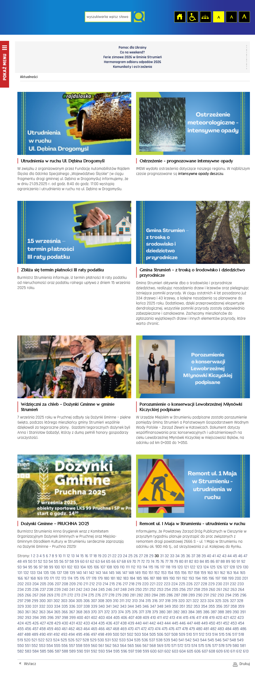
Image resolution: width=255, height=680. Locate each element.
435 (101, 623)
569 (160, 645)
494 (71, 634)
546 (218, 640)
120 (180, 567)
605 (190, 651)
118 (167, 567)
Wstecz (30, 663)
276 (98, 595)
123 (199, 567)
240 (65, 589)
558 (79, 645)
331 (35, 606)
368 (79, 612)
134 (39, 573)
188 (158, 578)
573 (187, 645)
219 (138, 584)
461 (64, 629)
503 (137, 634)
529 (93, 640)
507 (167, 634)
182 (119, 578)
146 (118, 573)
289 (191, 595)
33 (172, 556)
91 (238, 561)
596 (124, 651)
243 (86, 589)
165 (242, 573)
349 (167, 606)
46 (240, 556)
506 (160, 634)
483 (221, 629)
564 (123, 645)
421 (226, 617)
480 (199, 629)
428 (50, 623)
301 (49, 601)
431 (72, 623)
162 (222, 573)
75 (157, 561)
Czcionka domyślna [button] (218, 16)
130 (245, 567)
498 (101, 634)
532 (115, 640)
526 (71, 640)
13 (73, 556)
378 (148, 612)
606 (197, 651)
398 (65, 617)
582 (20, 651)
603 (175, 651)
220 (145, 584)
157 (190, 573)
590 (80, 651)
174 (69, 578)
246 (109, 589)
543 (196, 640)
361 (27, 612)
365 (57, 612)
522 (41, 640)
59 (77, 561)
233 (240, 584)
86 (212, 561)
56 (61, 561)
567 (145, 645)
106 (96, 567)
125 (212, 567)
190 (172, 578)
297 (20, 601)
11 (64, 556)
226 (189, 584)
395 (43, 617)
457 (35, 629)
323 (203, 601)
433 (86, 623)
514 (215, 634)
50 (30, 561)
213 (99, 584)
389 (228, 612)
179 (100, 578)
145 (111, 573)
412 (165, 617)
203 (28, 584)
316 (155, 601)
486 (243, 629)
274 (84, 595)
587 (58, 651)
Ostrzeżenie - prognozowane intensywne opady (186, 160)
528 (86, 640)
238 (50, 589)
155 (177, 573)
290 (199, 595)
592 (94, 651)
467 (109, 629)
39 (204, 556)
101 (63, 567)
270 (57, 595)
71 (138, 561)
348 (160, 606)
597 (131, 651)
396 (50, 617)
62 (92, 561)
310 (115, 601)
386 (206, 612)
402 (94, 617)
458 (42, 629)
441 (145, 623)
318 (168, 601)
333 (50, 606)
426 (35, 623)
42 (219, 556)
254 (167, 589)
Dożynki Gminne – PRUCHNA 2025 (55, 523)
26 (136, 556)
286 (170, 595)
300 (42, 601)
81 (186, 561)
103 (76, 567)
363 (42, 612)
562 (108, 645)
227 (197, 584)
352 (189, 606)
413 (172, 617)
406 (124, 617)
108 (109, 567)
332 (42, 606)
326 (225, 601)
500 (116, 634)
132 (26, 573)
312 (128, 601)
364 (50, 612)
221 (152, 584)
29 (151, 556)
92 (243, 561)
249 (131, 589)
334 (57, 606)
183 (126, 578)
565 (131, 645)
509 (182, 634)
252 (152, 589)
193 (191, 578)
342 (116, 606)
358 (233, 606)
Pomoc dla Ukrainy (132, 47)
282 (140, 595)
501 (123, 634)
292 (213, 595)
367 (72, 612)
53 (45, 561)
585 (43, 651)
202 (20, 584)
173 (63, 578)
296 (243, 595)
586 (50, 651)
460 (57, 629)
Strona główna (180, 16)
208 (65, 584)
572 (180, 645)
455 (20, 629)
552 (35, 645)
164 (236, 573)
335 (64, 606)
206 (50, 584)
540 (174, 640)
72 (143, 561)
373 (114, 612)
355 (211, 606)
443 (160, 623)
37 (193, 556)
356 (219, 606)
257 (190, 589)
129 (239, 567)
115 (150, 567)
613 (246, 651)
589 (72, 651)
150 (144, 573)
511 (195, 634)
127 (225, 567)
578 (222, 645)
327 (233, 601)
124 (206, 567)
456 (28, 629)
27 (141, 556)
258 (197, 589)
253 (160, 589)
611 (232, 651)
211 (85, 584)
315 (148, 601)
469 (123, 629)
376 (135, 612)
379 (155, 612)
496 (86, 634)
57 (66, 561)
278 (111, 595)
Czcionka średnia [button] (231, 16)
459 (50, 629)
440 (138, 623)
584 (35, 651)
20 (104, 556)
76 (162, 561)
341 (108, 606)
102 (69, 567)
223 (167, 584)
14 (77, 556)
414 (179, 617)
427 (43, 623)
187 (152, 578)
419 (212, 617)
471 (137, 629)
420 (219, 617)
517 (234, 634)
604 (182, 651)
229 (211, 584)
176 (82, 578)
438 (123, 623)
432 (79, 623)
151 (150, 573)
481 (206, 629)
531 (108, 640)
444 (167, 623)
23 (120, 556)
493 (64, 634)
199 (231, 578)
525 (64, 640)
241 (72, 589)
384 (191, 612)
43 (224, 556)
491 (49, 634)
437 (116, 623)
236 (35, 589)
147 (124, 573)
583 (28, 651)
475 (165, 629)
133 (33, 573)
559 (86, 645)
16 (86, 556)
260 (212, 589)
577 (215, 645)
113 (139, 567)
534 (130, 640)
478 (185, 629)
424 (20, 623)
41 (214, 556)
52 (40, 561)
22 (114, 556)
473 (151, 629)
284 (155, 595)
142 (91, 573)
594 (109, 651)
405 (116, 617)
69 (129, 561)
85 (207, 561)
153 (164, 573)
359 (241, 606)
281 (133, 595)
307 (94, 601)
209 (72, 584)
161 (216, 573)
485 (236, 629)
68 (124, 561)
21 (109, 556)
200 (238, 578)
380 (162, 612)
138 (65, 573)
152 (157, 573)
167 (26, 578)
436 (109, 623)
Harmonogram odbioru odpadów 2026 (132, 62)
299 (35, 601)
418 (205, 617)
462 (71, 629)
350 (175, 606)
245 (101, 589)
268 (42, 595)
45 (235, 556)
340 (101, 606)
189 (165, 578)
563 (116, 645)
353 (197, 606)
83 (196, 561)
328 (240, 601)
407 (131, 617)
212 (92, 584)
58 (71, 561)
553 (42, 645)
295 (236, 595)
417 (198, 617)
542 (188, 640)
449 (204, 623)
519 (20, 640)
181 (112, 578)
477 (178, 629)
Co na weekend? (132, 52)
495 (79, 634)
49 (25, 561)
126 (219, 567)
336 (72, 606)
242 (79, 589)
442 (152, 623)
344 (131, 606)
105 (89, 567)
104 (83, 567)
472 (144, 629)
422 (233, 617)
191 (178, 578)
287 (177, 595)
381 (169, 612)
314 (141, 601)
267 (35, 595)
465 (94, 629)
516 (228, 634)
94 (25, 567)
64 (103, 561)
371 (100, 612)
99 (51, 567)
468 (116, 629)
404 (109, 617)
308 (101, 601)
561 (101, 645)
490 (42, 634)
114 (144, 567)
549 (240, 640)
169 (39, 578)
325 (218, 601)
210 (79, 584)
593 (101, 651)
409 (146, 617)
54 (51, 561)
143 (98, 573)
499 (108, 634)
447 (190, 623)
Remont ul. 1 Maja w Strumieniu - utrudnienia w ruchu (192, 523)
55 (56, 561)
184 (132, 578)
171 (52, 578)
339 (94, 606)
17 (90, 556)
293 (221, 595)
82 (191, 561)
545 (211, 640)
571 (173, 645)
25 (130, 556)
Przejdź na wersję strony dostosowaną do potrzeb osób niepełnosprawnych (192, 16)
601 (160, 651)
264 (241, 589)
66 (113, 561)
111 (128, 567)
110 (122, 567)
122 (192, 567)
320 (181, 601)
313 (135, 601)
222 (159, 584)
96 (35, 567)
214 (105, 584)
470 (131, 629)
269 (50, 595)
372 (107, 612)
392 (20, 617)
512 (201, 634)
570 (167, 645)
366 (64, 612)
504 (145, 634)
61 (87, 561)
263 (233, 589)
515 (222, 634)
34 (177, 556)
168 (33, 578)
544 (203, 640)
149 (138, 573)
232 (233, 584)
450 (212, 623)
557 (72, 645)
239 (57, 589)
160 (210, 573)
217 (125, 584)
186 (146, 578)
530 (101, 640)
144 (105, 573)
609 (219, 651)
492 (56, 634)
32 (167, 556)
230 (219, 584)
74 (152, 561)
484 (228, 629)
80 (181, 561)
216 (119, 584)
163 (229, 573)
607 (205, 651)
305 (79, 601)
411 (159, 617)
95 (30, 567)
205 (43, 584)
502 (130, 634)
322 (195, 601)
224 (174, 584)
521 (34, 640)
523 (49, 640)
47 (245, 556)
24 (125, 556)
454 (241, 623)
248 (123, 589)
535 (137, 640)
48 (19, 561)
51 (35, 561)
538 (159, 640)
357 (226, 606)
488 (27, 634)
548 (233, 640)
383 (184, 612)
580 (236, 645)
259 (204, 589)
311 (121, 601)
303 (64, 601)
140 (79, 573)
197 (217, 578)
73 (148, 561)
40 (209, 556)
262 (226, 589)
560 (94, 645)
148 (131, 573)
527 (79, 640)
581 (243, 645)
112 (133, 567)
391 (243, 612)
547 (226, 640)
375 (128, 612)
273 (77, 595)
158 (196, 573)
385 (199, 612)
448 (197, 623)
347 (153, 606)
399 (72, 617)
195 (204, 578)
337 (79, 606)
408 (138, 617)
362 (35, 612)
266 (28, 595)
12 (68, 556)
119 (173, 567)
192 (184, 578)
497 (94, 634)
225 (182, 584)
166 (20, 578)
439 (131, 623)
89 (228, 561)
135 (46, 573)
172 (57, 578)
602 (167, 651)
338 (86, 606)
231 (226, 584)
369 (86, 612)
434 (94, 623)
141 (85, 573)
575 (201, 645)
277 (104, 595)
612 (239, 651)
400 (80, 617)
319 (174, 601)
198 (224, 578)
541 (181, 640)
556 (64, 645)
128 (232, 567)
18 (95, 556)
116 (156, 567)
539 (167, 640)
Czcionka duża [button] (244, 16)
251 (145, 589)
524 (56, 640)
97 (40, 567)
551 (27, 645)
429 (57, 623)
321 (188, 601)
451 (219, 623)
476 (172, 629)
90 (233, 561)
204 (35, 584)
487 (20, 634)
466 (101, 629)
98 (46, 567)
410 (153, 617)
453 (233, 623)
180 (106, 578)
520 (27, 640)
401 (87, 617)
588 (65, 651)
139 (72, 573)
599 (146, 651)
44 (229, 556)
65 (108, 561)
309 (108, 601)
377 (141, 612)
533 (122, 640)
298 (27, 601)
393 (28, 617)
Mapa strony (205, 16)
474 (158, 629)
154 (170, 573)
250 (138, 589)
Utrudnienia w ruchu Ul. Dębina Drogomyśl (63, 160)
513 (208, 634)
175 (76, 578)
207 (58, 584)
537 (152, 640)
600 (153, 651)
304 (71, 601)
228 (204, 584)
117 (162, 567)
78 (171, 561)
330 (28, 606)
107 (102, 567)
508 (174, 634)
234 (20, 589)
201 (245, 578)
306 (86, 601)
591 (87, 651)
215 (112, 584)
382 (176, 612)
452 (226, 623)
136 (53, 573)
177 (88, 578)
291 (206, 595)
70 (134, 561)
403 (101, 617)
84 (202, 561)
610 (226, 651)
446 (182, 623)
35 (183, 556)
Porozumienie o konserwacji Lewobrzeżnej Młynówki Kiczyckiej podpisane (191, 406)
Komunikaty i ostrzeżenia (132, 66)
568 (152, 645)
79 (176, 561)
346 (145, 606)
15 (82, 556)
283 (147, 595)
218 (131, 584)
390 (236, 612)
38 (198, 556)
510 (189, 634)
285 (162, 595)
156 (184, 573)
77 (166, 561)
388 (221, 612)
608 (212, 651)
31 (162, 556)
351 (182, 606)
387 (214, 612)
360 (20, 612)
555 (57, 645)
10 (60, 556)
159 (203, 573)
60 (82, 561)
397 (58, 617)
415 (185, 617)
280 (125, 595)
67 (119, 561)
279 (118, 595)
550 (20, 645)
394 (35, 617)
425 (28, 623)
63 (97, 561)
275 (91, 595)
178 (93, 578)
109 (116, 567)
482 (213, 629)
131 (19, 573)
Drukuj (244, 663)
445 (175, 623)
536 (145, 640)
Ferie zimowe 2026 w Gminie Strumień (132, 57)
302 (56, 601)
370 (94, 612)
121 (186, 567)
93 (19, 567)
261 (219, 589)
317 (161, 601)
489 (35, 634)
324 (210, 601)
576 (208, 645)
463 (79, 629)
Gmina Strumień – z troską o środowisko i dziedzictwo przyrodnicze (192, 272)
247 (116, 589)
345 (138, 606)
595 (116, 651)
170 (46, 578)
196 (211, 578)
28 (146, 556)
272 (70, 595)
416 (192, 617)
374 (121, 612)
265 (20, 595)
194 (198, 578)
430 (65, 623)
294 (228, 595)
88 (223, 561)
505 (152, 634)
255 (175, 589)
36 (188, 556)
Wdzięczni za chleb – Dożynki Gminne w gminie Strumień (67, 406)
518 (241, 634)
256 (182, 589)
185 (139, 578)
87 (217, 561)
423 (240, 617)
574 (194, 645)
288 (184, 595)
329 (20, 606)
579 (228, 645)
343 (123, 606)
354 (204, 606)
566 (138, 645)
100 (57, 567)
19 (99, 556)
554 (50, 645)
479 (192, 629)
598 (138, 651)
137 (59, 573)
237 (43, 589)
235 (28, 589)
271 (63, 595)
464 (86, 629)
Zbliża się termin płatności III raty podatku (62, 269)
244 (94, 589)
